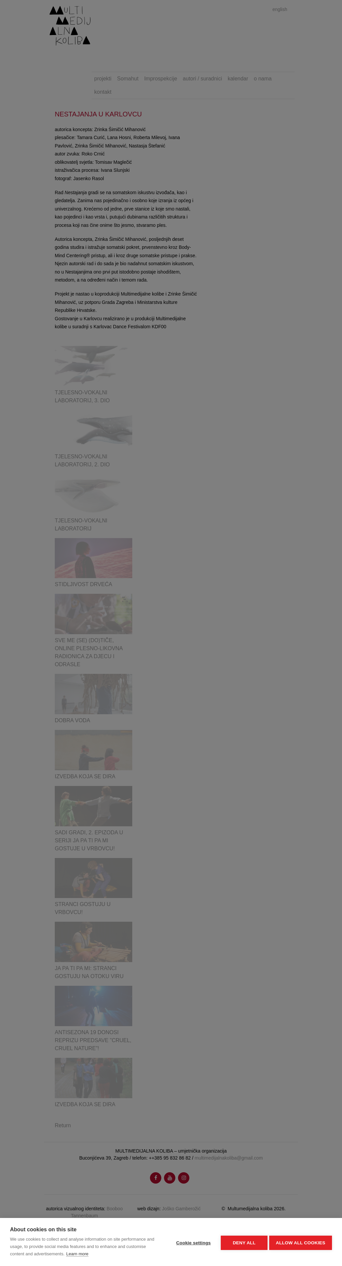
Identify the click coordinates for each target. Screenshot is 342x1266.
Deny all (242, 1242)
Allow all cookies (300, 1242)
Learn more (77, 1253)
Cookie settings (191, 1242)
